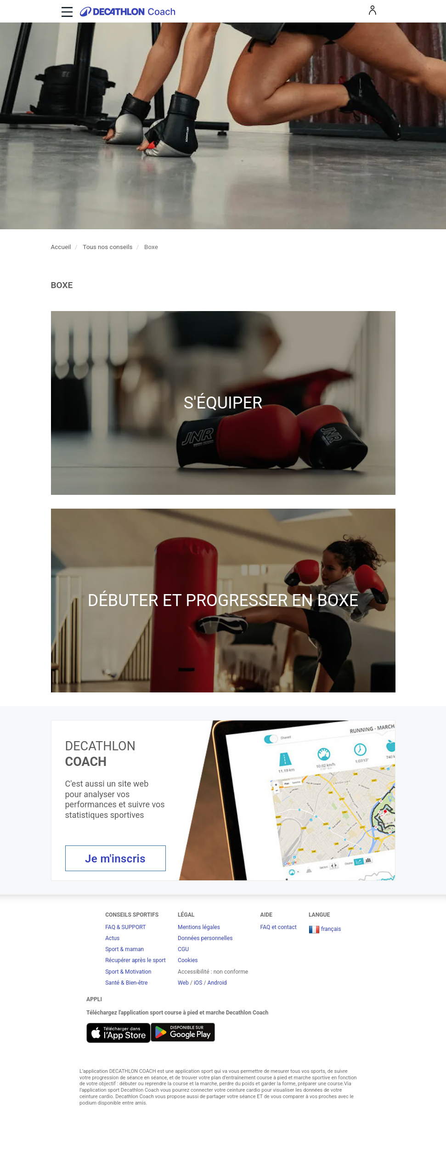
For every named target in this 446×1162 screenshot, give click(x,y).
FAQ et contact (278, 927)
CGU (183, 949)
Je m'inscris (115, 858)
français (325, 929)
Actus (112, 938)
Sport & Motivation (128, 972)
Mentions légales (199, 927)
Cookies (188, 960)
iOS (198, 983)
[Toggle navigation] (66, 11)
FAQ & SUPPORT (125, 927)
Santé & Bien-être (126, 983)
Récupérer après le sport (135, 960)
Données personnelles (205, 938)
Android (216, 983)
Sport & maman (124, 949)
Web (183, 983)
